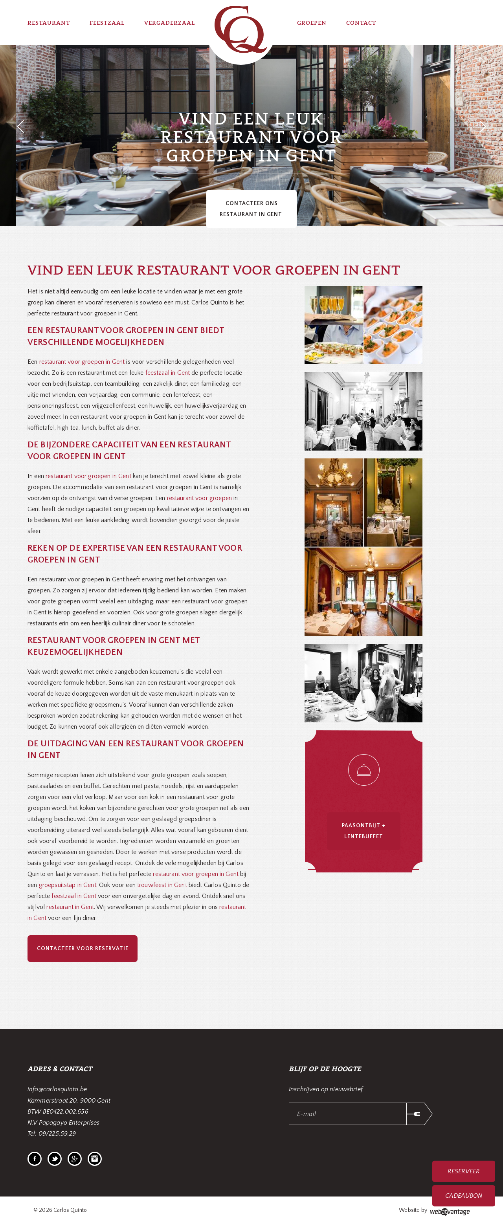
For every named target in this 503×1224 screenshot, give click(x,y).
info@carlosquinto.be (57, 1089)
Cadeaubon (464, 1195)
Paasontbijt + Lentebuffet (364, 831)
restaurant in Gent (70, 907)
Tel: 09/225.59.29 (52, 1133)
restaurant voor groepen (199, 498)
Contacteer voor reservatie (83, 948)
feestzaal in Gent (167, 372)
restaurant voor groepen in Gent (81, 361)
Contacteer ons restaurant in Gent (252, 209)
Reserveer (463, 1171)
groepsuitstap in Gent (67, 885)
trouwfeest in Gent (162, 885)
